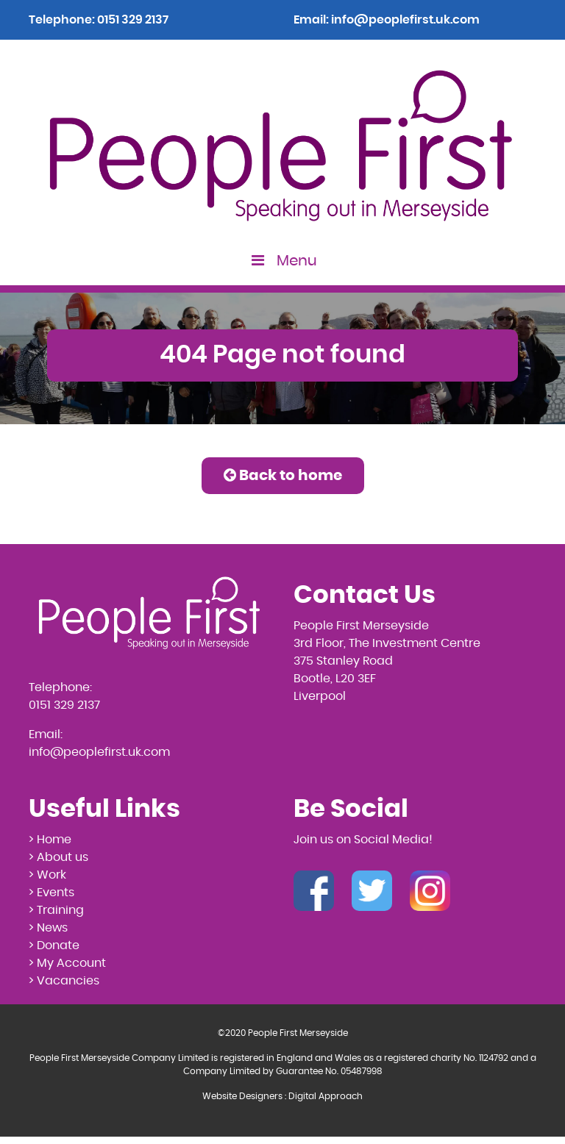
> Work (47, 875)
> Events (51, 892)
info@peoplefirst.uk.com (405, 20)
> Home (50, 840)
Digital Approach (325, 1096)
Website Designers (242, 1096)
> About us (58, 857)
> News (48, 928)
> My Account (67, 963)
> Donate (54, 945)
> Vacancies (64, 981)
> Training (56, 910)
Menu (283, 260)
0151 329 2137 (132, 20)
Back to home (283, 475)
